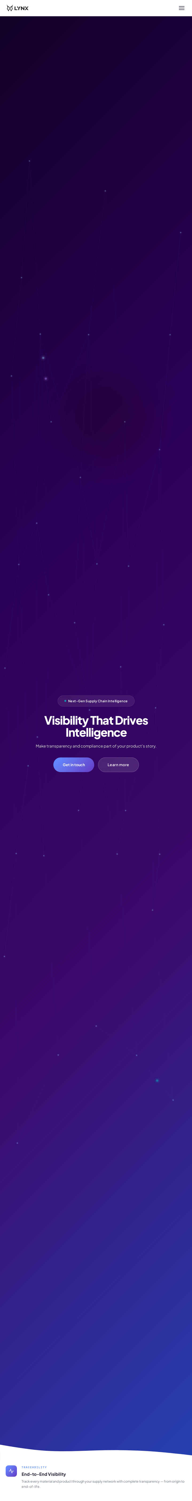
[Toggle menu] (181, 8)
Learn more (118, 764)
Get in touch (74, 764)
